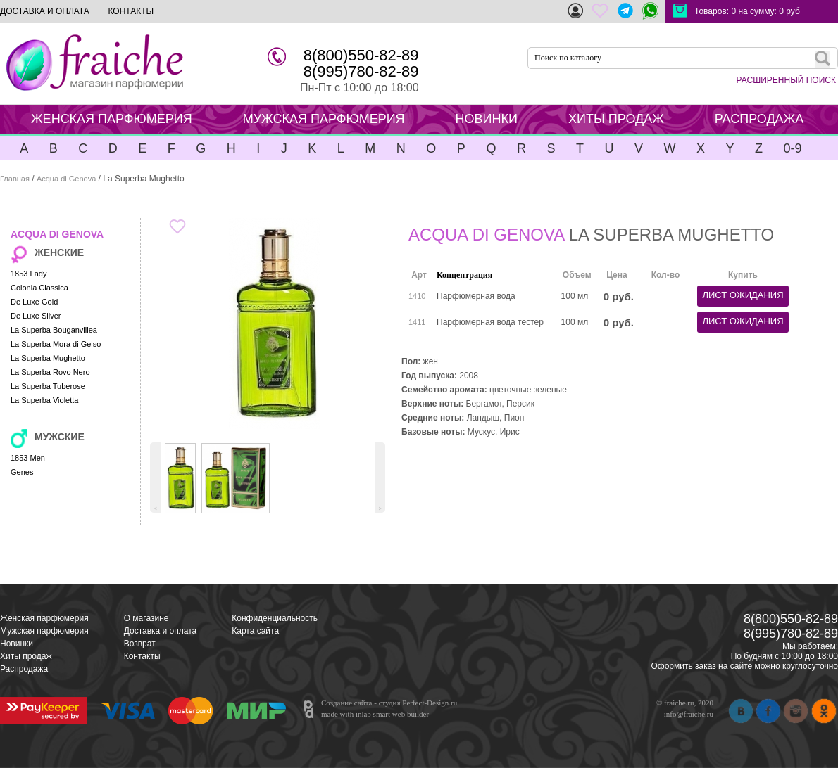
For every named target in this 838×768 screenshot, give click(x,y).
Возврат (140, 643)
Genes (22, 472)
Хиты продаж (25, 656)
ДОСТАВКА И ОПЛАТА (44, 11)
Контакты (142, 656)
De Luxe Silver (36, 316)
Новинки (16, 643)
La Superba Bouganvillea (54, 330)
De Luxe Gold (34, 301)
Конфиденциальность (275, 618)
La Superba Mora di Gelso (56, 344)
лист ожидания (742, 295)
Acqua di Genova (66, 178)
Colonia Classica (39, 287)
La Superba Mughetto (48, 358)
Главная (15, 178)
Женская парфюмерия (44, 618)
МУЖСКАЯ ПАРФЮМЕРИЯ (324, 119)
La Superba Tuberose (48, 386)
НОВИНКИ (487, 119)
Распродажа (24, 669)
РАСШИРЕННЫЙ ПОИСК (786, 80)
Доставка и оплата (160, 631)
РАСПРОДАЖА (759, 119)
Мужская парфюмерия (44, 631)
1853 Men (28, 458)
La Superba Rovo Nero (50, 372)
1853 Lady (28, 273)
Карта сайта (255, 631)
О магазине (146, 618)
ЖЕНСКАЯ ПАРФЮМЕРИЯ (111, 119)
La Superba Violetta (44, 400)
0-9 (792, 148)
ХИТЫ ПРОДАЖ (616, 119)
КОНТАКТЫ (131, 11)
